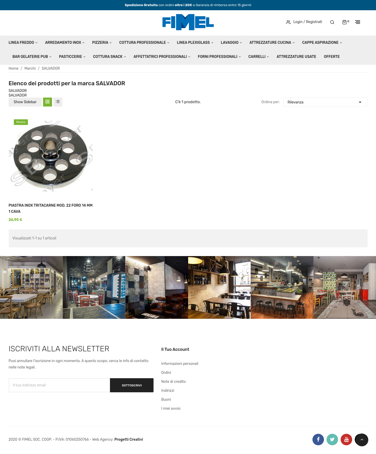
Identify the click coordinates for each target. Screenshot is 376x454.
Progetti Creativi (128, 439)
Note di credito (173, 381)
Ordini (166, 373)
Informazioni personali (179, 364)
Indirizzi (167, 390)
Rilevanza (325, 101)
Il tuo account (175, 349)
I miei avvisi (170, 408)
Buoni (166, 399)
